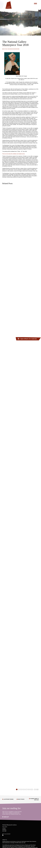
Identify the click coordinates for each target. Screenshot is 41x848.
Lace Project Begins (8, 799)
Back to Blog (21, 799)
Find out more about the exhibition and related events (13, 153)
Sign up (6, 817)
